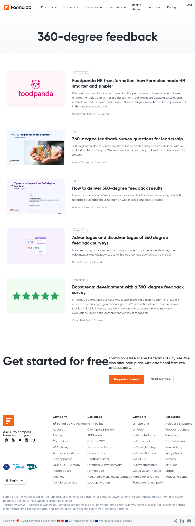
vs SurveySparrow (144, 453)
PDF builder (95, 435)
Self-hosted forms (99, 447)
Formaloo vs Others (146, 476)
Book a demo (136, 7)
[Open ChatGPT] (6, 440)
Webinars (171, 435)
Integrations (173, 453)
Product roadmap (177, 429)
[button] (49, 7)
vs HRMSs (139, 459)
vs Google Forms (144, 435)
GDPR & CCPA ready (66, 465)
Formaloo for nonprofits (149, 482)
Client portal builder (101, 429)
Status (169, 471)
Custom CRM (96, 441)
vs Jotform (140, 429)
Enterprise (154, 7)
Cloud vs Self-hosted (147, 471)
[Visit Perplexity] (27, 440)
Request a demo (126, 379)
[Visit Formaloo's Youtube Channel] (189, 521)
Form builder (95, 423)
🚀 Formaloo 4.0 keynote (70, 423)
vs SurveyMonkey (144, 447)
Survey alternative (145, 465)
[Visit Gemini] (20, 440)
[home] (17, 7)
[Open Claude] (13, 440)
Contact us (60, 441)
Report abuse (62, 471)
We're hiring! (61, 447)
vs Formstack (141, 441)
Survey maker (96, 453)
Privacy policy (62, 459)
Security (170, 459)
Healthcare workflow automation (109, 476)
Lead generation (98, 482)
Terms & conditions (66, 453)
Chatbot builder (98, 459)
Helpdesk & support (178, 423)
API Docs (171, 465)
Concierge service (65, 482)
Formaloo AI (95, 471)
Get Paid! (59, 476)
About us (59, 429)
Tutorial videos (175, 441)
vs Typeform (141, 423)
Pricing (171, 7)
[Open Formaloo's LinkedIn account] (182, 521)
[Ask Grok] (33, 440)
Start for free (161, 379)
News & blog (173, 447)
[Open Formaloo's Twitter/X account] (175, 521)
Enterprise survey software (104, 465)
